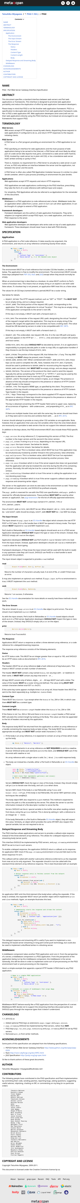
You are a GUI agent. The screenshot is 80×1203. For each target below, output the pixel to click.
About (13, 1179)
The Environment (14, 36)
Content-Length (17, 55)
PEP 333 (27, 274)
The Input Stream (15, 38)
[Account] (73, 3)
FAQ (47, 1179)
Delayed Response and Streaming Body (21, 60)
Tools (53, 1179)
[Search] (63, 3)
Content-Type (16, 52)
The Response (13, 44)
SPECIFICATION (9, 30)
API (59, 1179)
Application (10, 33)
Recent (41, 1179)
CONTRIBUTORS (9, 74)
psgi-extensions (31, 497)
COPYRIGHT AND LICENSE (13, 77)
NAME (5, 22)
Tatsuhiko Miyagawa (12, 14)
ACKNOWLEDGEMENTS (12, 69)
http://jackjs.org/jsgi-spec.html (33, 1055)
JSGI (41, 274)
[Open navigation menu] (68, 3)
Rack (33, 274)
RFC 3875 (64, 326)
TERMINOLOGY (9, 27)
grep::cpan (31, 1179)
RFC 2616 (63, 416)
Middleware (10, 63)
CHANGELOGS (8, 66)
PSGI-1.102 (32, 14)
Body (13, 58)
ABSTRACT (7, 25)
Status (13, 47)
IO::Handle (37, 520)
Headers (14, 49)
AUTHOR (6, 71)
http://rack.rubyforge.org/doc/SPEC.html (27, 1053)
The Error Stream (14, 41)
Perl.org (66, 1179)
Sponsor (21, 1179)
